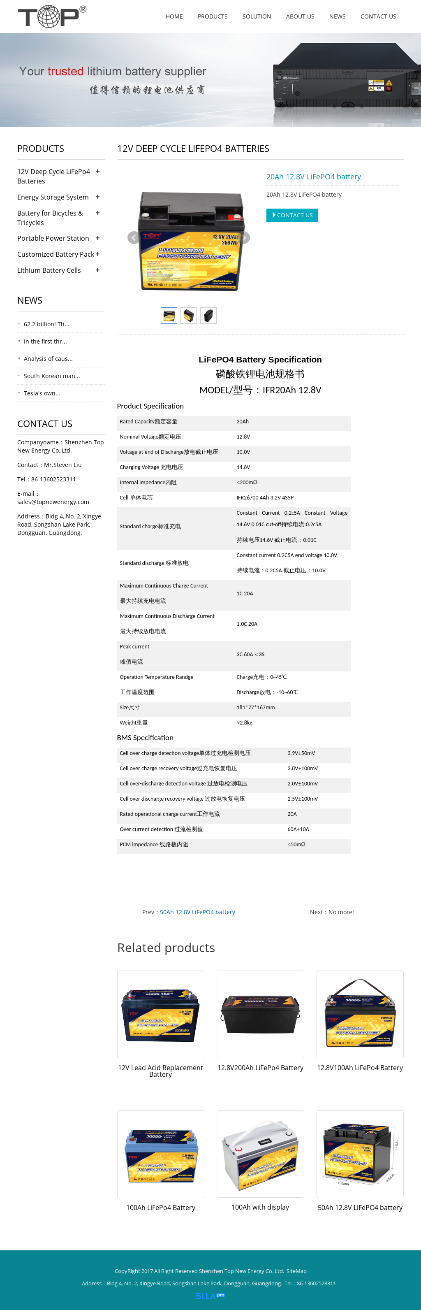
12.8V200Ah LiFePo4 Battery (260, 1067)
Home (174, 16)
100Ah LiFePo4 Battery (160, 1207)
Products (213, 16)
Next (243, 237)
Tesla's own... (42, 393)
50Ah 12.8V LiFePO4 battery (197, 912)
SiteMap (297, 1271)
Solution (257, 16)
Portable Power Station (53, 238)
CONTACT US (292, 215)
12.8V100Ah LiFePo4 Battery (360, 1067)
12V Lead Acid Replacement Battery (160, 1071)
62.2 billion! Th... (46, 324)
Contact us (378, 16)
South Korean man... (52, 376)
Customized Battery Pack (55, 254)
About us (300, 16)
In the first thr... (45, 341)
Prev (134, 237)
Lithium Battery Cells (49, 270)
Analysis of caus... (48, 358)
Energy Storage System (53, 197)
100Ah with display (260, 1207)
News (337, 16)
